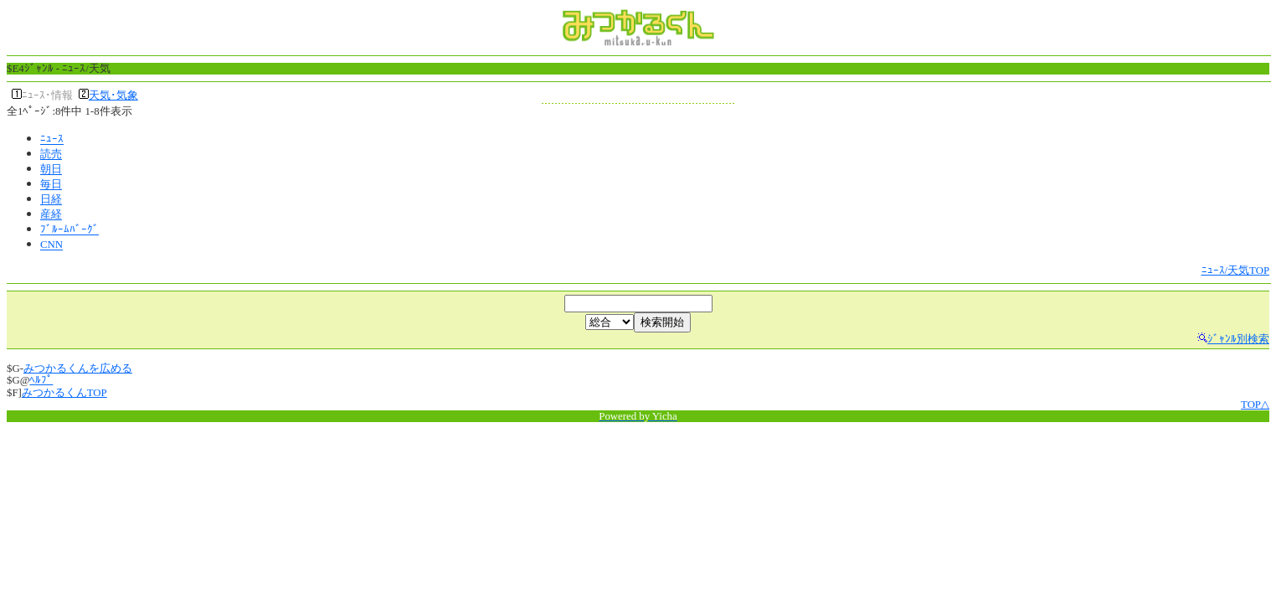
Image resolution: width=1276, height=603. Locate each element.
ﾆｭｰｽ (52, 140)
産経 (51, 215)
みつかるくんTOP (64, 393)
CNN (51, 245)
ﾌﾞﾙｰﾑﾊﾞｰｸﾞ (69, 230)
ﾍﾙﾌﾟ (41, 380)
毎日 (51, 185)
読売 (51, 155)
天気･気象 (113, 95)
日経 (51, 200)
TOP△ (1255, 404)
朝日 (51, 170)
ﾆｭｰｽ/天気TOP (1235, 270)
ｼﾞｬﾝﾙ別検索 (1238, 339)
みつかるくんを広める (77, 368)
